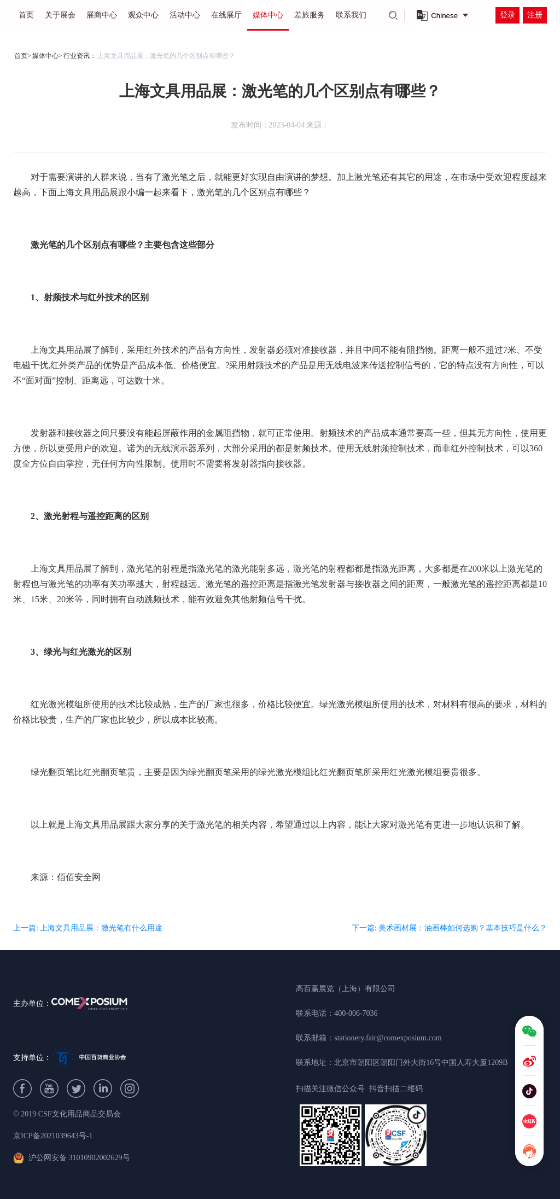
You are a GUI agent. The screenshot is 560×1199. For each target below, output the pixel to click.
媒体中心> (47, 56)
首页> (22, 56)
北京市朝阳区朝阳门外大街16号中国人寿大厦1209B (421, 1062)
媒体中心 (268, 15)
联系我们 (351, 15)
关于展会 (60, 15)
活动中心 (185, 15)
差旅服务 (309, 15)
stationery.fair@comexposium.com (387, 1038)
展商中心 (101, 15)
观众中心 (143, 15)
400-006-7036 (355, 1013)
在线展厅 (226, 15)
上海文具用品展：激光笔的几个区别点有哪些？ (166, 56)
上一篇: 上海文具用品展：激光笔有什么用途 (87, 928)
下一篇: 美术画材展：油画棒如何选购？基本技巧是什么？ (449, 928)
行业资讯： (79, 56)
